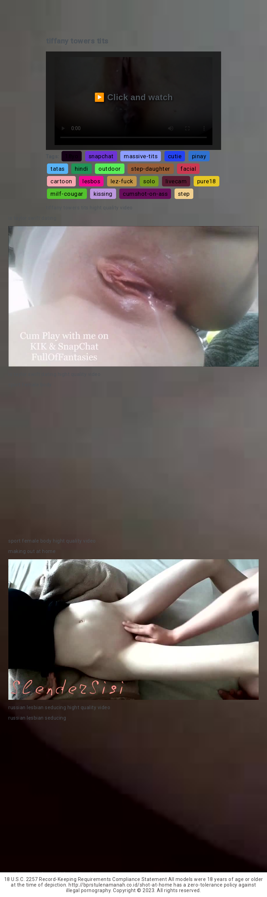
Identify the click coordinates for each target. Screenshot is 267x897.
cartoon (61, 181)
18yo (71, 156)
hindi (81, 168)
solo (149, 181)
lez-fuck (122, 181)
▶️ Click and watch (133, 97)
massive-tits (140, 156)
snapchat (101, 156)
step (184, 193)
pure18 (206, 181)
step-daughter (150, 168)
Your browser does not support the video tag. (133, 296)
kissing (103, 193)
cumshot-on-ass (145, 193)
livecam (176, 181)
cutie (175, 156)
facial (188, 168)
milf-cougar (66, 193)
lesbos (91, 181)
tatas (57, 168)
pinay (199, 156)
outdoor (109, 168)
